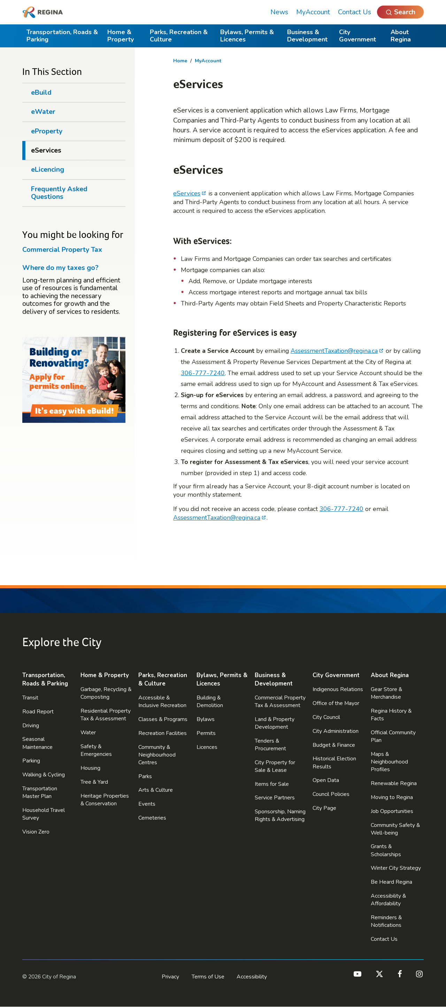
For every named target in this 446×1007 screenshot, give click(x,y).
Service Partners (275, 797)
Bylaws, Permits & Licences (247, 36)
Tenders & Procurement (270, 744)
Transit (30, 698)
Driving (30, 725)
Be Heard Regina (391, 882)
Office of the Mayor (336, 703)
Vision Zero (35, 832)
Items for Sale (272, 784)
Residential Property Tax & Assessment (105, 714)
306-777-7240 (203, 373)
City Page (324, 808)
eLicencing (47, 169)
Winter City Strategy (396, 868)
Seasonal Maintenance (37, 743)
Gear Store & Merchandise (386, 693)
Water (88, 732)
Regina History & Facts (391, 714)
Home (180, 60)
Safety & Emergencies (96, 750)
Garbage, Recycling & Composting (105, 693)
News (279, 12)
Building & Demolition (210, 701)
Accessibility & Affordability (388, 899)
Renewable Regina (394, 783)
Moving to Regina (392, 797)
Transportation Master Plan (39, 792)
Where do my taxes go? (60, 267)
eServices (186, 193)
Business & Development (307, 36)
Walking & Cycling (43, 775)
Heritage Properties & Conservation (104, 799)
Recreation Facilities (162, 733)
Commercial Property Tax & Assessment (280, 701)
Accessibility (252, 977)
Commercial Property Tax (62, 249)
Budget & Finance (334, 745)
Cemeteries (152, 818)
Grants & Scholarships (386, 850)
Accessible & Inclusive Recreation (162, 701)
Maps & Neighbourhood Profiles (389, 761)
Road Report (38, 711)
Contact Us (354, 12)
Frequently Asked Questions (59, 192)
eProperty (46, 131)
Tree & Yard (94, 782)
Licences (207, 747)
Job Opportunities (392, 811)
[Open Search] (400, 12)
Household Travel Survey (43, 814)
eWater (43, 111)
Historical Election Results (334, 762)
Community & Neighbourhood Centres (157, 754)
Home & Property (120, 36)
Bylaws (206, 719)
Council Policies (331, 794)
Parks (145, 776)
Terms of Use (208, 977)
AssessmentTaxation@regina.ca (334, 351)
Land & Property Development (274, 723)
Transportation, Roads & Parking (62, 36)
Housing (90, 768)
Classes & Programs (162, 719)
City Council (326, 717)
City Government (357, 36)
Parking (31, 761)
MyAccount (313, 12)
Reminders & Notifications (386, 921)
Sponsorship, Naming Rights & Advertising (280, 815)
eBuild (41, 92)
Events (146, 804)
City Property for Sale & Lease (275, 766)
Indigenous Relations (338, 689)
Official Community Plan (393, 736)
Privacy (170, 977)
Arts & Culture (155, 790)
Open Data (326, 780)
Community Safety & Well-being (395, 829)
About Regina (401, 36)
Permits (206, 733)
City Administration (336, 731)
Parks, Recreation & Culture (179, 36)
